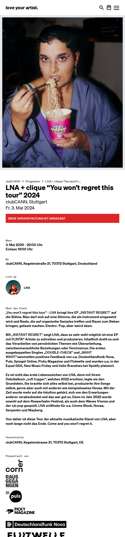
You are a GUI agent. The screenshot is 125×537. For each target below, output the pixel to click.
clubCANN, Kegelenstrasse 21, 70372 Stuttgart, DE (45, 442)
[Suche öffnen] (101, 7)
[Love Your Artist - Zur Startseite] (22, 7)
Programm (33, 181)
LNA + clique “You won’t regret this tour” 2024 (63, 181)
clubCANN (13, 181)
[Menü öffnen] (116, 7)
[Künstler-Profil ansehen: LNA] (62, 288)
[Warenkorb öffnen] (108, 7)
